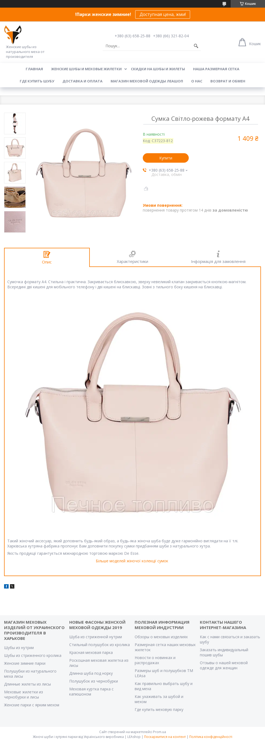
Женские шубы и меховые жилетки (86, 68)
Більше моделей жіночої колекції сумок (132, 560)
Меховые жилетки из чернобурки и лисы (23, 694)
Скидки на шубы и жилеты (158, 68)
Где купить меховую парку (159, 709)
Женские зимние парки (24, 663)
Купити (165, 158)
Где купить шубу (37, 81)
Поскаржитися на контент (165, 736)
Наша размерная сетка (216, 68)
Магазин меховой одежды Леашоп (147, 81)
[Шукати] (196, 46)
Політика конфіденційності (210, 736)
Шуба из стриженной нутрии (95, 636)
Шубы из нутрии (19, 647)
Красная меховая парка (91, 652)
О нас (196, 81)
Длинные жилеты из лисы (27, 684)
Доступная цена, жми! (163, 14)
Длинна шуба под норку (91, 673)
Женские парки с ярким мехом (31, 704)
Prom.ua (159, 732)
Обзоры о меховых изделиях (161, 636)
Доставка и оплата (82, 81)
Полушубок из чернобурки (93, 681)
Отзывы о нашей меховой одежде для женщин (224, 665)
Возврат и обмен (227, 81)
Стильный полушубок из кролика (99, 644)
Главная (34, 68)
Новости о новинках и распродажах (155, 660)
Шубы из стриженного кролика (32, 655)
